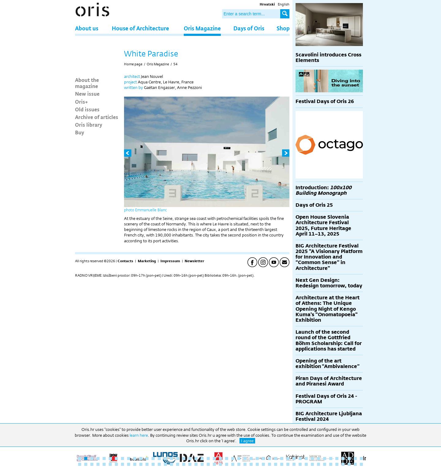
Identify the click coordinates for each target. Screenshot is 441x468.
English (283, 4)
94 (361, 464)
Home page (133, 64)
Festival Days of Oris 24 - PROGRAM (326, 399)
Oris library (88, 124)
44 (343, 458)
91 (343, 464)
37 (300, 458)
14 (159, 458)
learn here (139, 435)
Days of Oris (248, 28)
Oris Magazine (202, 28)
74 (238, 464)
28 (245, 458)
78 (263, 464)
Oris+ (81, 101)
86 (312, 464)
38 (306, 458)
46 (355, 458)
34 (281, 458)
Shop (283, 28)
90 (336, 464)
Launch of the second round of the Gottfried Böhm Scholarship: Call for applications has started (329, 340)
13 (153, 458)
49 (85, 464)
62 (165, 464)
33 (275, 458)
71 (220, 464)
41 (324, 458)
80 (275, 464)
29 (251, 458)
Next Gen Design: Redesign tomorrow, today (329, 283)
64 (177, 464)
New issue (87, 93)
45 (349, 458)
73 (232, 464)
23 (214, 458)
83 (294, 464)
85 (306, 464)
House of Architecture (140, 28)
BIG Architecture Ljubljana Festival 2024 (329, 416)
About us (86, 28)
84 (300, 464)
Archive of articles (96, 117)
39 (312, 458)
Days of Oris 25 (314, 205)
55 (122, 464)
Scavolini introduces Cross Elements (328, 57)
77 (257, 464)
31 (263, 458)
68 (202, 464)
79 (269, 464)
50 (91, 464)
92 (349, 464)
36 (294, 458)
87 (318, 464)
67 (196, 464)
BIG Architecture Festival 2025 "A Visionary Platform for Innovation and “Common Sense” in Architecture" (329, 257)
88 (324, 464)
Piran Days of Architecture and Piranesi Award (329, 381)
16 (171, 458)
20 (196, 458)
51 (98, 464)
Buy (79, 132)
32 (269, 458)
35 (287, 458)
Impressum (170, 261)
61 (159, 464)
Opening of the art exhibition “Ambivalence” (328, 364)
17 (177, 458)
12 (147, 458)
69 (208, 464)
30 (257, 458)
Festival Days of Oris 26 (325, 101)
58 (140, 464)
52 (104, 464)
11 (140, 458)
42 (330, 458)
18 (183, 458)
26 (232, 458)
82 (287, 464)
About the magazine (87, 83)
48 (79, 464)
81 (281, 464)
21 (202, 458)
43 (336, 458)
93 (355, 464)
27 (238, 458)
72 (226, 464)
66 (189, 464)
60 (153, 464)
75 (245, 464)
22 (208, 458)
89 (330, 464)
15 (165, 458)
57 (134, 464)
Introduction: (324, 190)
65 (183, 464)
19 (189, 458)
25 (226, 458)
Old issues (87, 109)
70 (214, 464)
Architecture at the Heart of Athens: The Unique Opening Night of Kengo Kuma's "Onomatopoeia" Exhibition (328, 308)
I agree (247, 440)
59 (147, 464)
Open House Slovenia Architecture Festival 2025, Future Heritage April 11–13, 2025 (323, 225)
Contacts (125, 261)
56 (128, 464)
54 (175, 64)
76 (251, 464)
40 (318, 458)
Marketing (147, 261)
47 (361, 458)
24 (220, 458)
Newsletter (194, 261)
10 (134, 458)
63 (171, 464)
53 (110, 464)
